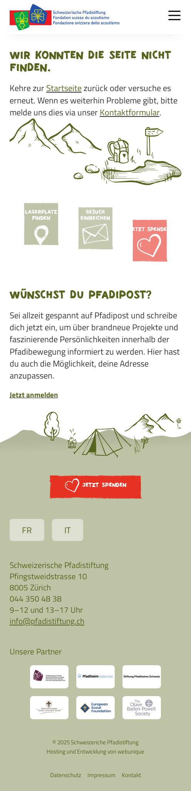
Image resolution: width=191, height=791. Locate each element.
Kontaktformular (129, 112)
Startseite (64, 88)
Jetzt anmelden (34, 394)
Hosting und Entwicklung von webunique (95, 751)
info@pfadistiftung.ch (47, 621)
